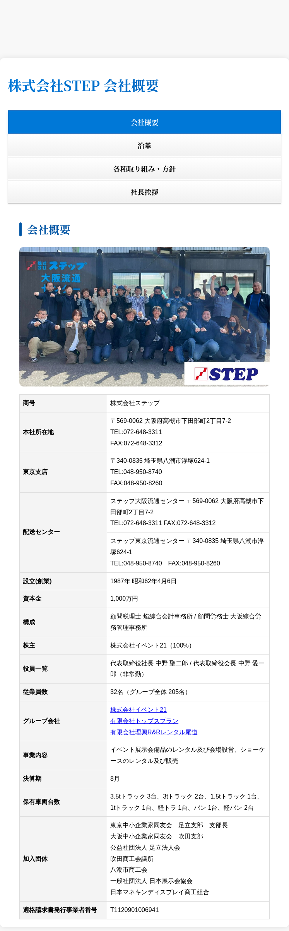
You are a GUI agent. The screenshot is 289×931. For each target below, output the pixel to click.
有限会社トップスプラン (144, 721)
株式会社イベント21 (138, 709)
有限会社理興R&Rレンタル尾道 (154, 732)
